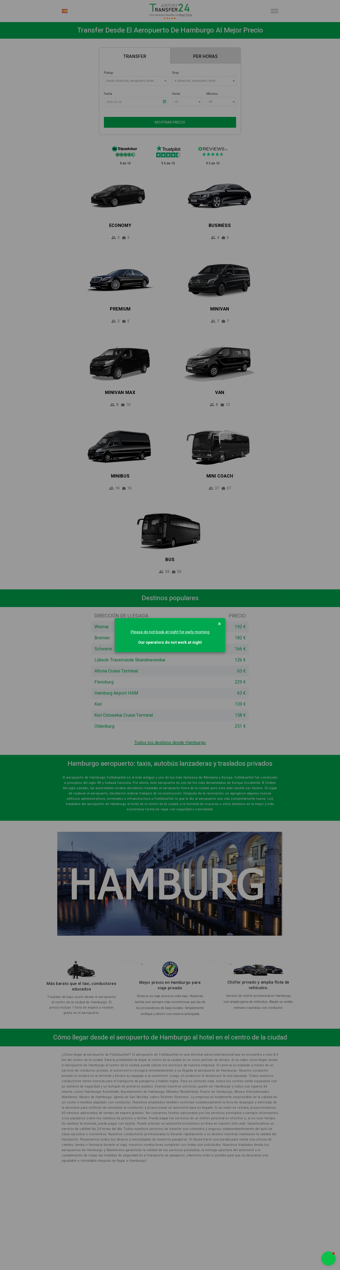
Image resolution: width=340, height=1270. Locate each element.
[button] (328, 1258)
